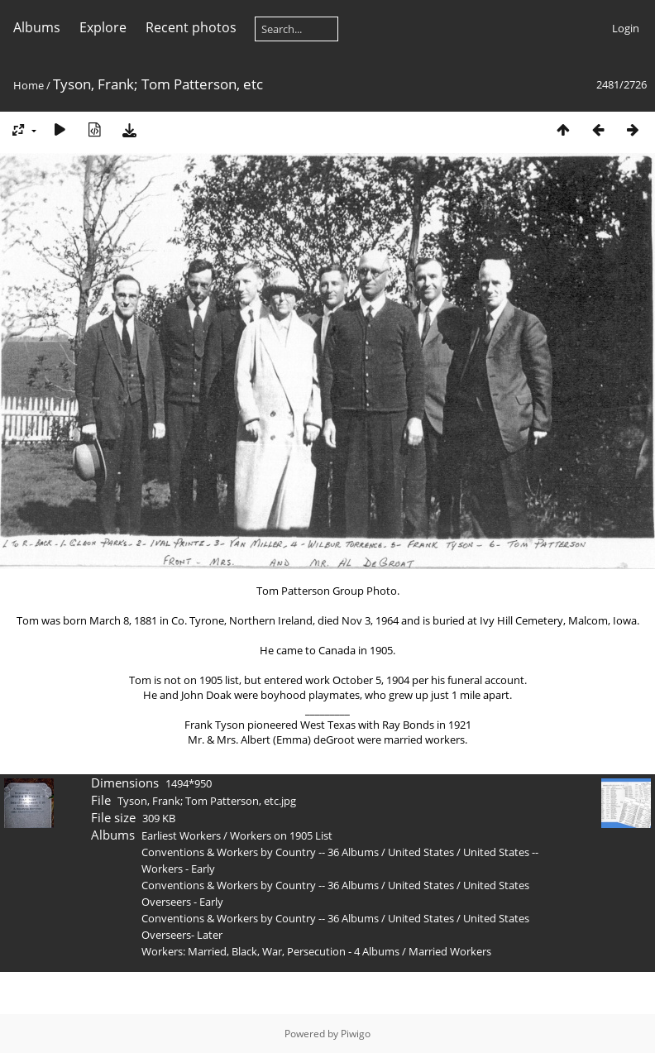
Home (28, 85)
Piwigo (356, 1034)
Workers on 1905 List (281, 835)
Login (625, 28)
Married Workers (450, 951)
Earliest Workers (181, 835)
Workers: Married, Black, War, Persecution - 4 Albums (270, 951)
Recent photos (191, 27)
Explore (103, 27)
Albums (36, 27)
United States (422, 852)
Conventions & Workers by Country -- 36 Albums (260, 852)
